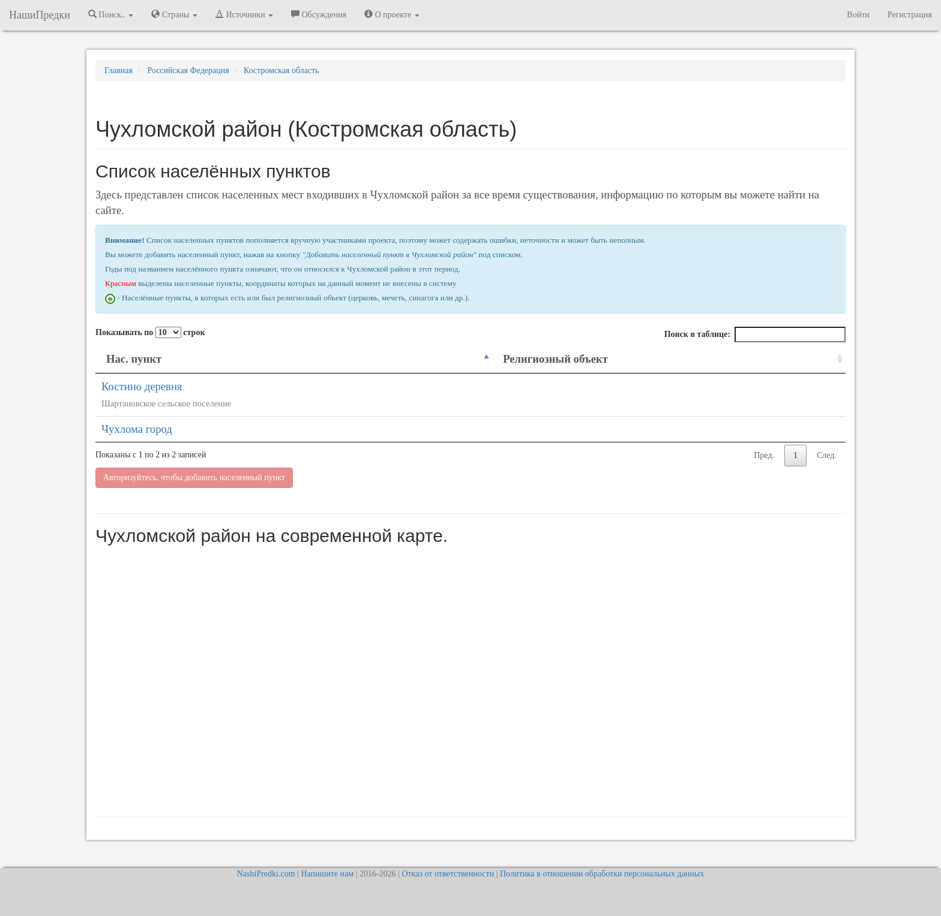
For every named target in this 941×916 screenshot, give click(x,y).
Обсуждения (318, 14)
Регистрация (910, 14)
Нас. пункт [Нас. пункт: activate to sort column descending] (133, 358)
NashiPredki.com (266, 873)
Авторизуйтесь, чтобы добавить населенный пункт (194, 477)
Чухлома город (136, 429)
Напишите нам (327, 873)
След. (827, 455)
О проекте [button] (391, 14)
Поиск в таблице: (755, 334)
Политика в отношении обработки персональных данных (602, 873)
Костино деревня (141, 386)
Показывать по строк (150, 332)
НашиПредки (39, 15)
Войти (858, 14)
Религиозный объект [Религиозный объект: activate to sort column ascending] (555, 358)
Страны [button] (174, 14)
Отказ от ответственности (447, 873)
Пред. (764, 455)
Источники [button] (244, 14)
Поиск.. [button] (111, 14)
